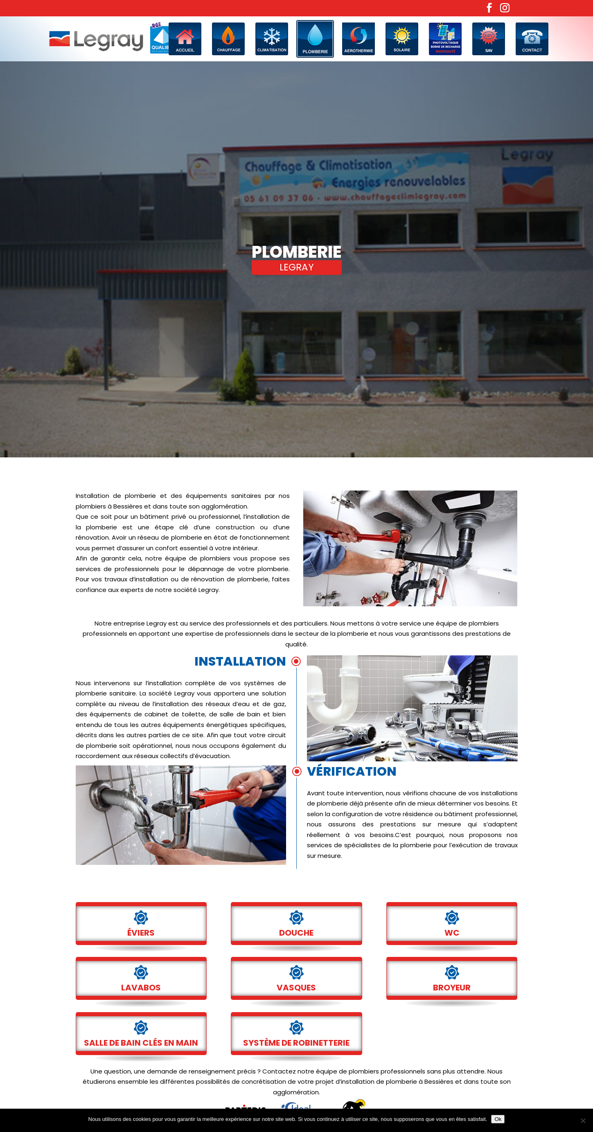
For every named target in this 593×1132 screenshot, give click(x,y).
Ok (497, 1119)
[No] (583, 1120)
